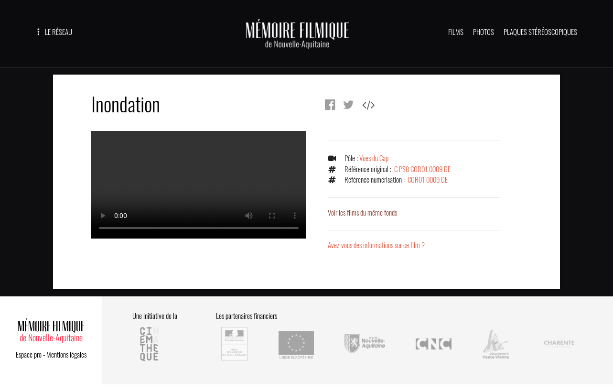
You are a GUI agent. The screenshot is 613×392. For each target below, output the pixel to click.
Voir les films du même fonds (362, 213)
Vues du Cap (373, 158)
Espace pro (29, 354)
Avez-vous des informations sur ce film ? (376, 245)
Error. (198, 185)
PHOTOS (483, 32)
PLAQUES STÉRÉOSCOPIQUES (540, 32)
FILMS (455, 32)
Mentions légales (66, 354)
